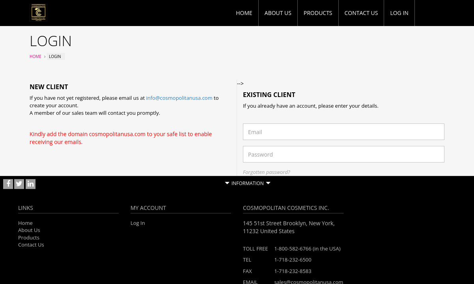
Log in (399, 13)
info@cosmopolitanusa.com (179, 97)
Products (318, 13)
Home (244, 13)
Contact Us (361, 13)
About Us (278, 13)
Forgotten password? (266, 172)
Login (432, 188)
